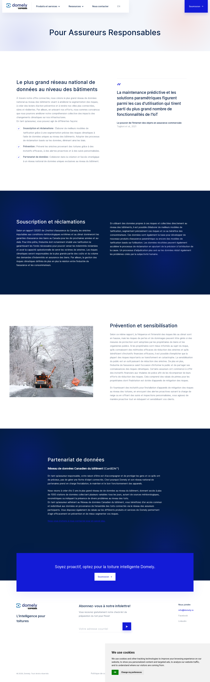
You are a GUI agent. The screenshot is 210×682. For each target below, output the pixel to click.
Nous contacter (100, 6)
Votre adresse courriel (93, 628)
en (118, 6)
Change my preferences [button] (131, 672)
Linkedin (182, 621)
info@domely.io (186, 610)
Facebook (183, 616)
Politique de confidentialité (104, 673)
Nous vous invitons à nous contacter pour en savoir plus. (76, 521)
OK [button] (115, 672)
